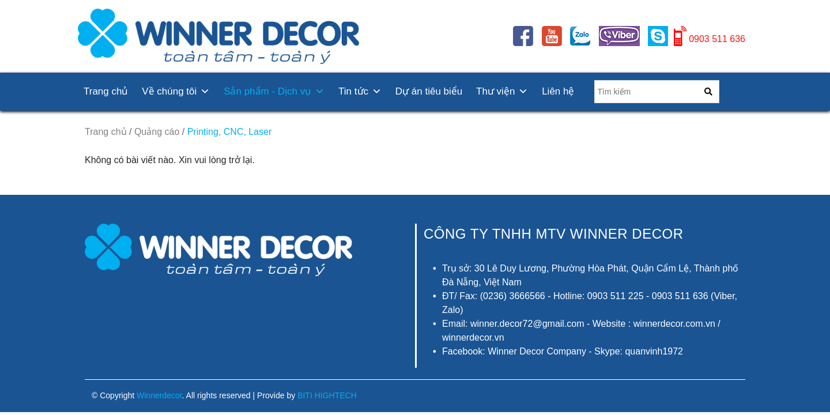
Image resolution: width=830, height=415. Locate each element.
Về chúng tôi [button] (176, 91)
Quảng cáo (156, 132)
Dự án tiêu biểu (428, 91)
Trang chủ (106, 91)
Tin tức (360, 91)
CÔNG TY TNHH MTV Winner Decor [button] (554, 234)
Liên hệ (558, 91)
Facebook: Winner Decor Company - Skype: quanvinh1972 (562, 351)
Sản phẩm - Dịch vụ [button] (274, 91)
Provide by (307, 395)
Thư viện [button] (502, 91)
